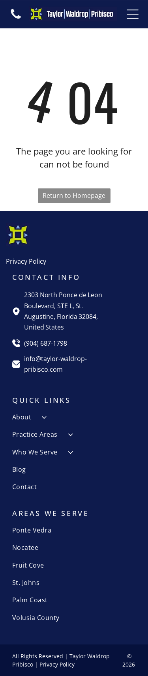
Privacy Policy (26, 261)
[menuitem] (74, 417)
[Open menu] (133, 14)
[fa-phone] (15, 18)
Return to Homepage (74, 195)
